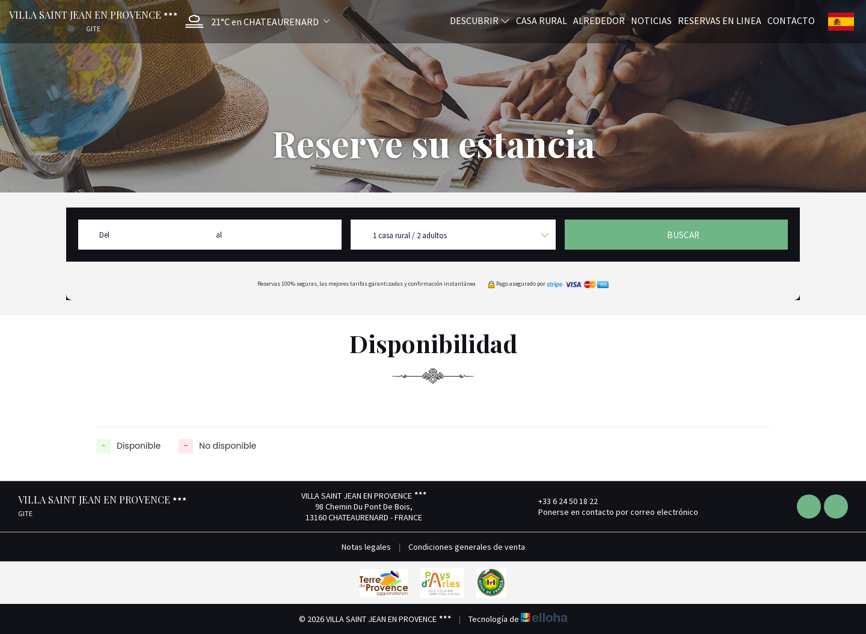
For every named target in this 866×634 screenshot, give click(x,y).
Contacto (791, 20)
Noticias (651, 20)
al (219, 235)
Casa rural (541, 20)
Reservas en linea (719, 20)
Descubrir (480, 20)
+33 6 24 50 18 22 (561, 501)
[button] (254, 21)
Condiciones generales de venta (466, 546)
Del (104, 235)
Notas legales (366, 546)
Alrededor (599, 20)
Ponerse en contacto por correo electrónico (611, 511)
